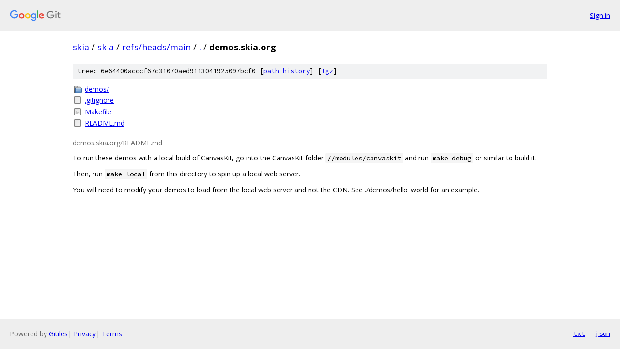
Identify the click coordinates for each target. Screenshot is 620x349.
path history (287, 71)
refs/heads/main (156, 47)
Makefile (98, 111)
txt (579, 333)
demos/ (97, 89)
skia (81, 47)
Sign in (600, 15)
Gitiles (58, 333)
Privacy (85, 333)
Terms (112, 333)
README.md (104, 122)
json (602, 333)
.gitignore (99, 100)
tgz (327, 71)
